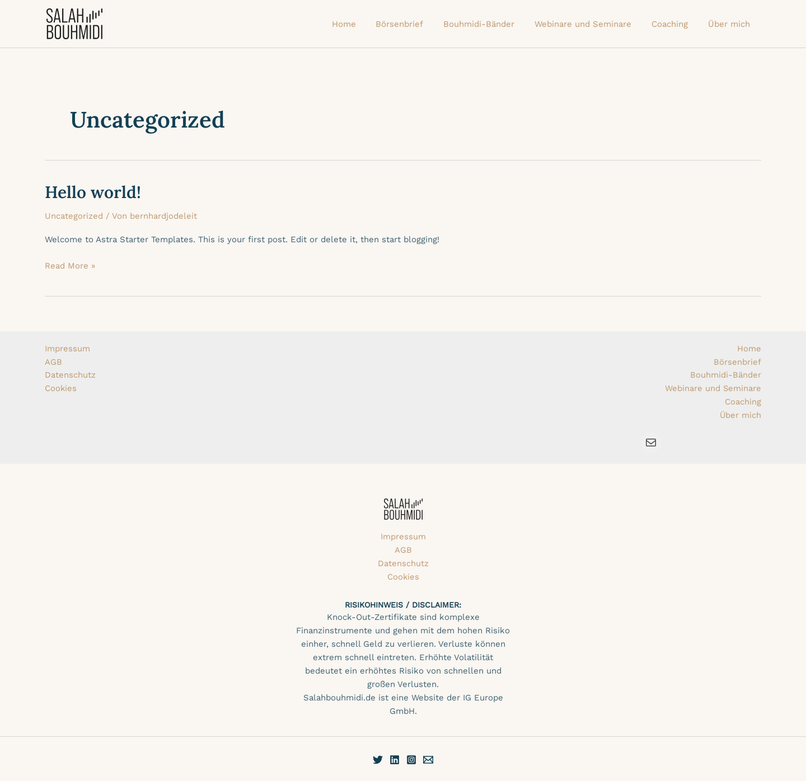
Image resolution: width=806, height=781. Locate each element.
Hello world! (93, 192)
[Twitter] (378, 760)
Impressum (67, 348)
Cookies (61, 388)
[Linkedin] (395, 760)
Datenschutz (70, 375)
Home (749, 348)
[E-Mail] (428, 760)
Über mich (740, 415)
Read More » (70, 265)
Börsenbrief (737, 361)
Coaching (743, 402)
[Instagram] (411, 760)
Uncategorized (74, 216)
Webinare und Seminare (712, 388)
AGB (53, 361)
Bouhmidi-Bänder (725, 375)
